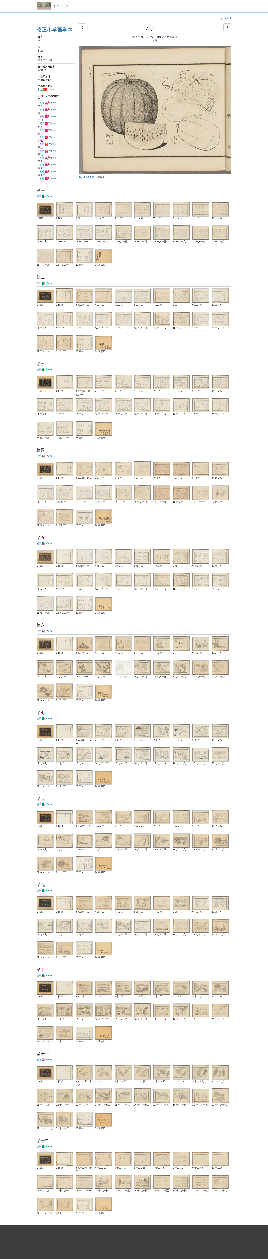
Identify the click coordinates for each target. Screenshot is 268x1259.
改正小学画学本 (54, 29)
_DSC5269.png (86, 177)
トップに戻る (62, 6)
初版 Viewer (46, 89)
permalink (226, 18)
